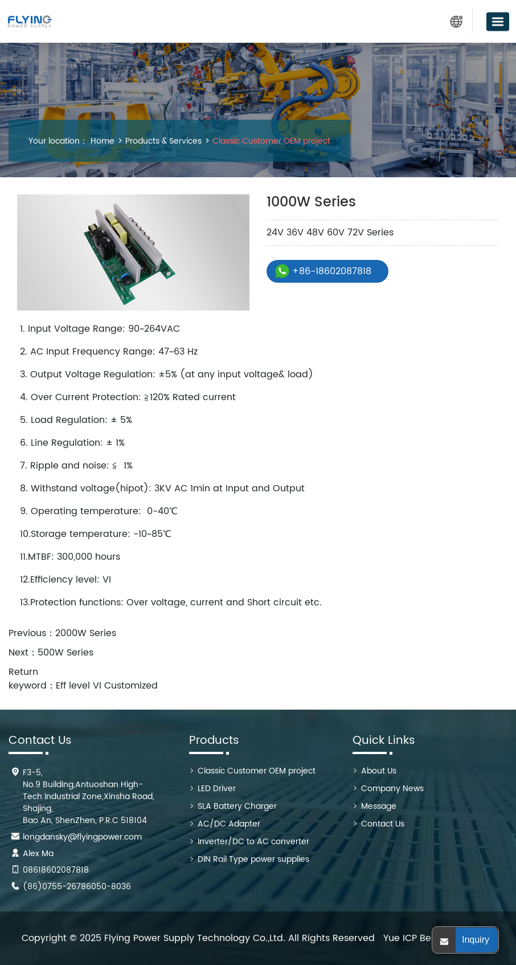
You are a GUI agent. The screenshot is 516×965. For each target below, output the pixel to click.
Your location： (58, 141)
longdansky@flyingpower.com (82, 837)
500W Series (65, 652)
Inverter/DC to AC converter (253, 841)
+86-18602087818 (331, 271)
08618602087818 (56, 870)
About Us (378, 770)
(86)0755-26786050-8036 (77, 886)
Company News (392, 788)
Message (378, 806)
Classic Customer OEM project (270, 141)
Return (23, 672)
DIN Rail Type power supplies (253, 859)
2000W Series (85, 633)
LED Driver (217, 788)
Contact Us (382, 823)
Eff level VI (78, 685)
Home (102, 141)
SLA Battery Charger (237, 806)
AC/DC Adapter (229, 823)
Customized (131, 685)
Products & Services (162, 141)
